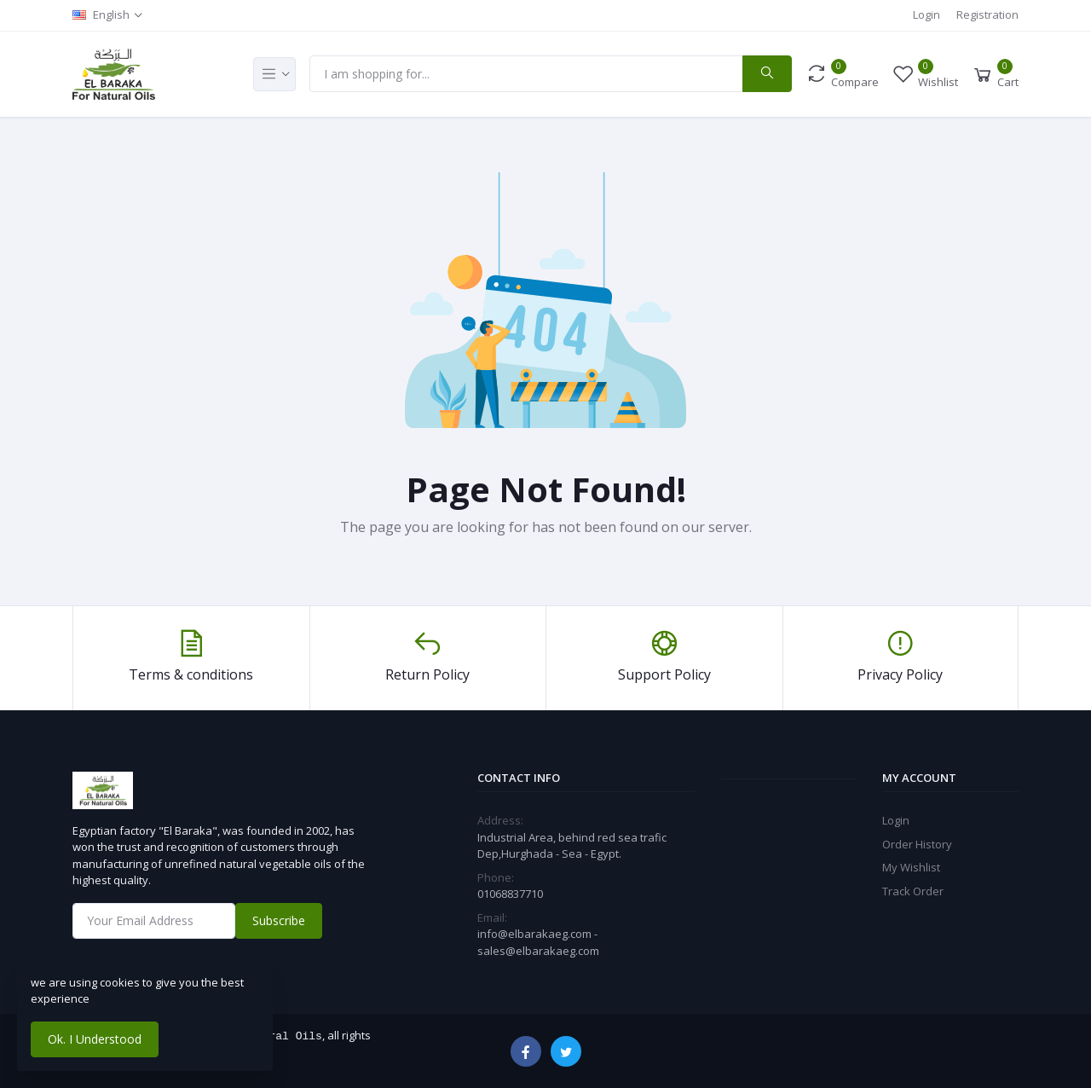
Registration (987, 14)
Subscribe (278, 920)
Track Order (913, 891)
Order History (917, 844)
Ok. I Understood (94, 1039)
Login (926, 14)
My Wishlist (911, 867)
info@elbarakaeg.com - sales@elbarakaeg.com (538, 942)
